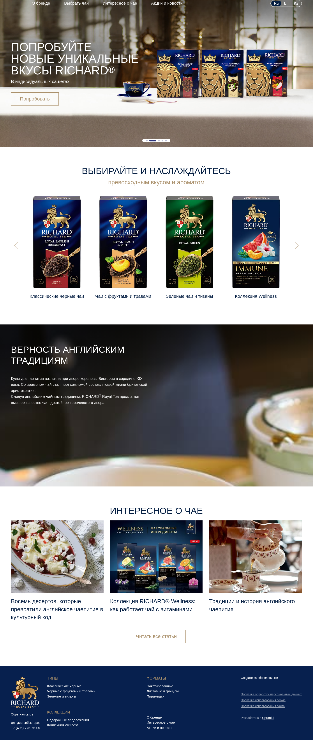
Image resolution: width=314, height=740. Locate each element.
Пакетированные (160, 686)
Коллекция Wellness (62, 725)
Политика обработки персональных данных (271, 694)
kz (296, 3)
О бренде (41, 3)
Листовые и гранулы (163, 691)
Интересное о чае (120, 3)
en (286, 3)
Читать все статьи (156, 637)
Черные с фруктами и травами (71, 691)
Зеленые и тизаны (61, 696)
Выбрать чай (76, 3)
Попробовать (35, 100)
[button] (147, 140)
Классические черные (64, 686)
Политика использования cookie (263, 700)
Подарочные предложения (68, 720)
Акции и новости (167, 3)
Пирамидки (155, 696)
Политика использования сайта (263, 706)
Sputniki (268, 718)
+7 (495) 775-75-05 (25, 727)
